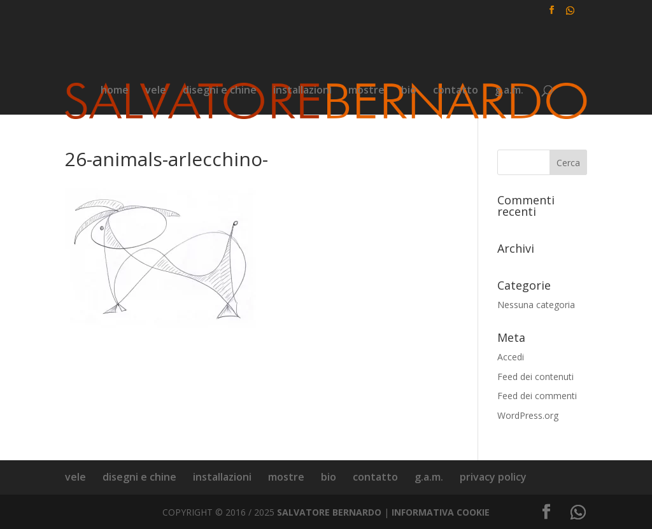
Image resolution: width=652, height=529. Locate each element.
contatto (455, 91)
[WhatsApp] (570, 14)
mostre (366, 91)
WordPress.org (527, 415)
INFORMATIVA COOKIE (441, 512)
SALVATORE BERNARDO (329, 512)
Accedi (510, 357)
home (115, 91)
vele (155, 91)
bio (408, 91)
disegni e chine (220, 91)
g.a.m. (509, 91)
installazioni (302, 91)
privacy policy (493, 477)
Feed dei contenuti (535, 376)
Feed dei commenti (537, 396)
